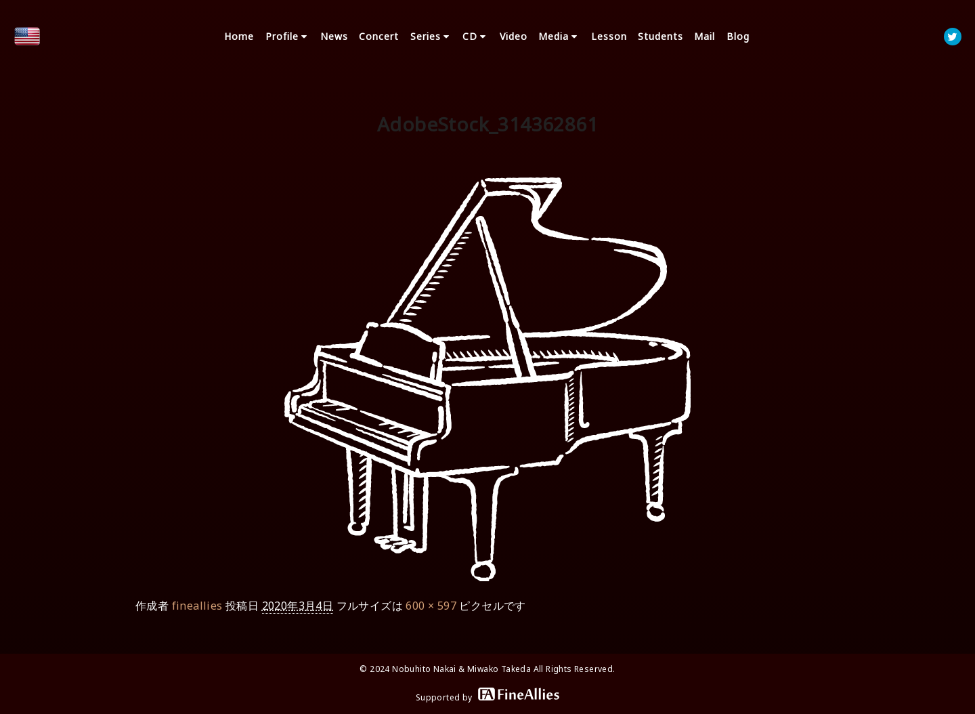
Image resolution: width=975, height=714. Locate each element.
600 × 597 (431, 605)
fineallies (197, 605)
